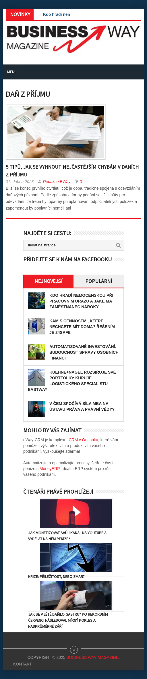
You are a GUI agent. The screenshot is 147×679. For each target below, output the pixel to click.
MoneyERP (49, 468)
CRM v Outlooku (83, 440)
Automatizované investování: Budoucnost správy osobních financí (84, 352)
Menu (12, 71)
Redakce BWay (56, 181)
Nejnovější (48, 281)
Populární (98, 281)
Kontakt (22, 664)
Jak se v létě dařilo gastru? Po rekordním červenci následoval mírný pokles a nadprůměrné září (68, 620)
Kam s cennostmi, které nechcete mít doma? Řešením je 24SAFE (82, 327)
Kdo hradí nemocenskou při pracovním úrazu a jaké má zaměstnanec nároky (81, 301)
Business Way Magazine (92, 657)
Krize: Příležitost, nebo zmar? (56, 576)
